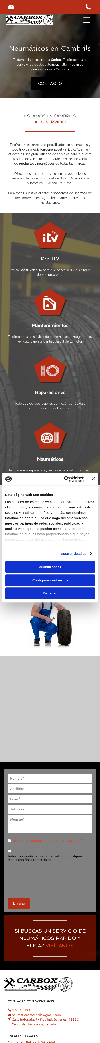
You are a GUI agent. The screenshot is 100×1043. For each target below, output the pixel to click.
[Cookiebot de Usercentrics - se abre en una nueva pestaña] (64, 479)
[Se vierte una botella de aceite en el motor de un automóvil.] (73, 731)
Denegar (50, 593)
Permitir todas (50, 567)
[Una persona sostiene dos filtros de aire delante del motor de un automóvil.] (27, 731)
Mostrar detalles (73, 553)
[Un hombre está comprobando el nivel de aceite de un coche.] (27, 685)
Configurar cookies (50, 580)
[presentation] (26, 878)
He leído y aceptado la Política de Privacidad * (47, 840)
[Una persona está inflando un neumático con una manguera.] (73, 685)
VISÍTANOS (59, 945)
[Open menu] (86, 20)
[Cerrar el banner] (93, 479)
